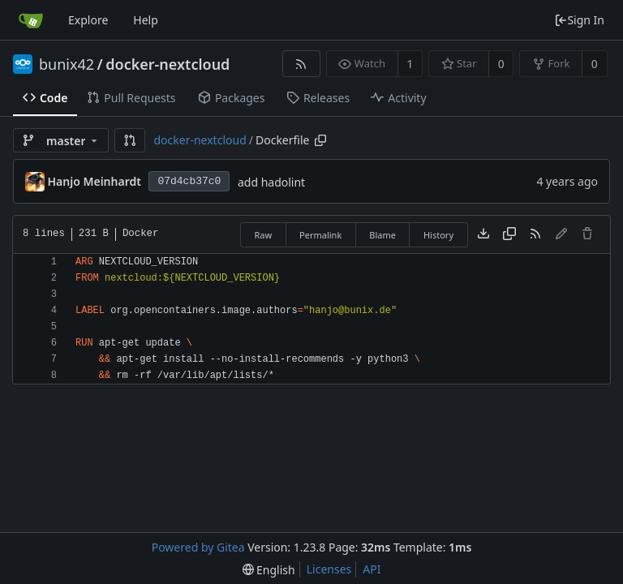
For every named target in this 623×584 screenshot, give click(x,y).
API (371, 569)
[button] (129, 140)
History (438, 235)
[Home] (31, 20)
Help (145, 20)
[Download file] (483, 234)
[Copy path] (320, 140)
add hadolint (271, 182)
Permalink (320, 235)
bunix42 (66, 64)
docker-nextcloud (167, 64)
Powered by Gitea (198, 547)
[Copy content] (509, 234)
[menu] (269, 570)
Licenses (329, 569)
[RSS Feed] (301, 63)
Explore (88, 20)
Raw (263, 235)
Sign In (579, 20)
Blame (382, 235)
